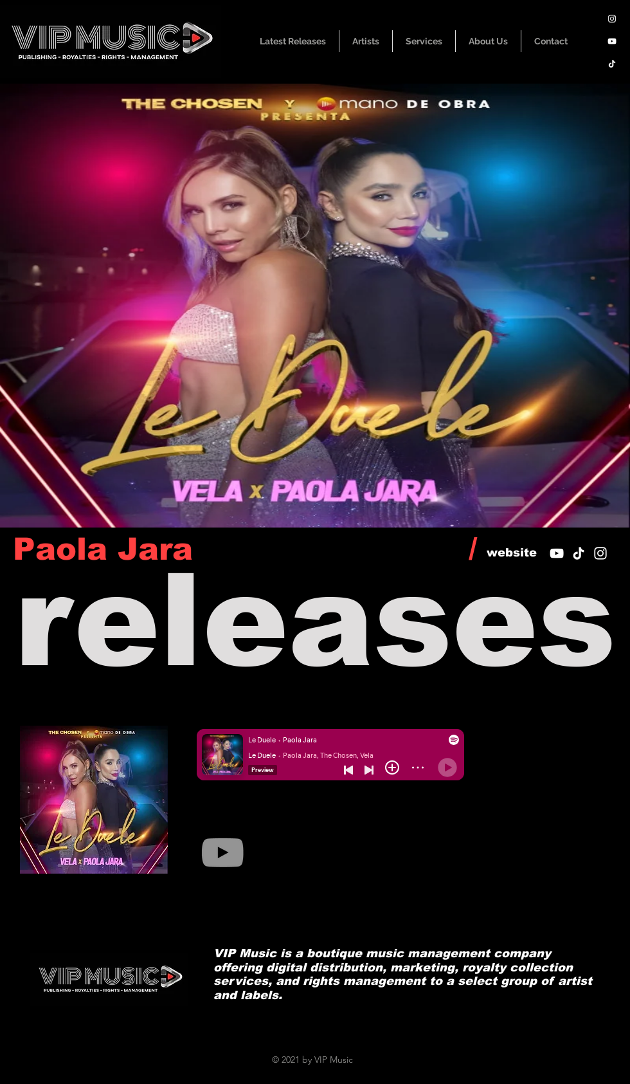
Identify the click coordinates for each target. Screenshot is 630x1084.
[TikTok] (612, 64)
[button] (365, 41)
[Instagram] (612, 19)
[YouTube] (612, 41)
